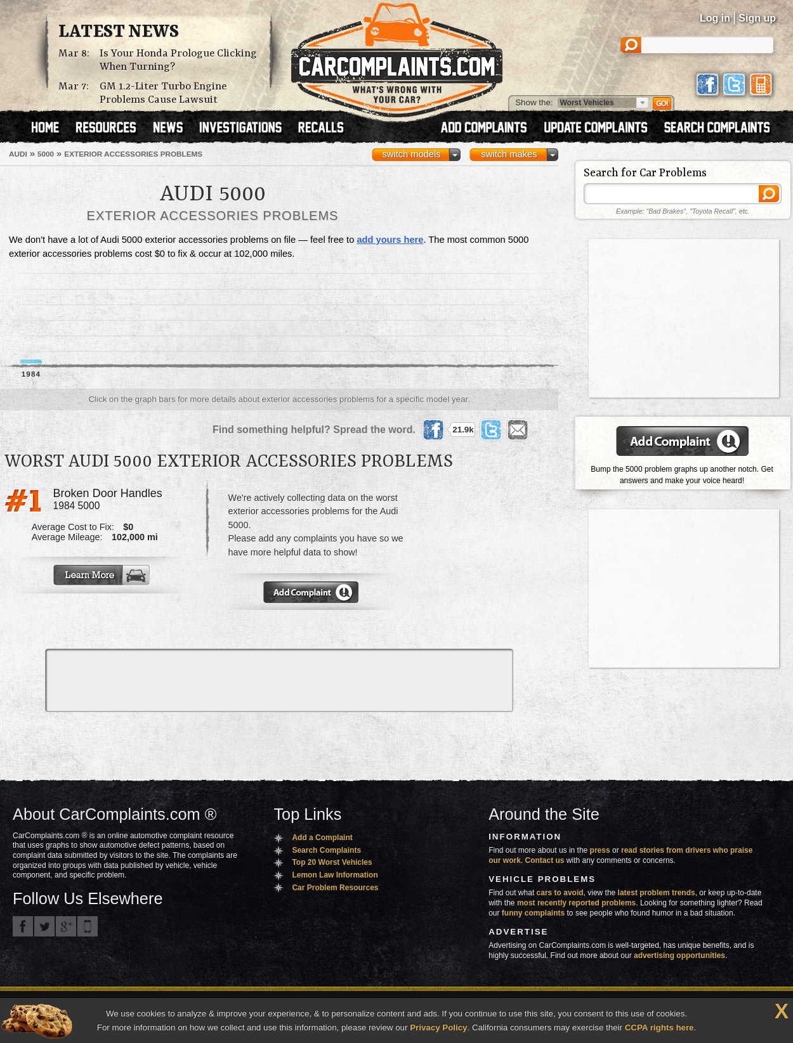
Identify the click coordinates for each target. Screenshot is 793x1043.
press (600, 850)
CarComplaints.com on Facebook (23, 926)
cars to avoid (560, 892)
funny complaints (533, 913)
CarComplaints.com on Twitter (44, 926)
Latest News (118, 32)
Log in (715, 18)
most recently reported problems (576, 902)
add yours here (390, 240)
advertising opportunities (679, 955)
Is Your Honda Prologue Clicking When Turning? (178, 60)
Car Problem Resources (335, 887)
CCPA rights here (659, 1027)
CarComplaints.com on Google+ (66, 926)
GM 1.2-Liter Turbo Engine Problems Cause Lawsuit (163, 93)
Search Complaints (326, 850)
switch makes (509, 154)
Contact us (545, 860)
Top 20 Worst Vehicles (332, 862)
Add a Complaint (322, 837)
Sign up (757, 18)
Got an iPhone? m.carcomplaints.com (87, 926)
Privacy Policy (438, 1027)
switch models (411, 154)
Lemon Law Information (334, 875)
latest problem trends (656, 892)
